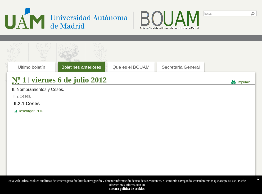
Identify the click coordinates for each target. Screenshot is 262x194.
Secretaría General (181, 67)
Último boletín (31, 67)
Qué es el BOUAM (131, 67)
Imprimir (243, 82)
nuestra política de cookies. (127, 189)
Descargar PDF (30, 111)
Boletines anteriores (81, 67)
